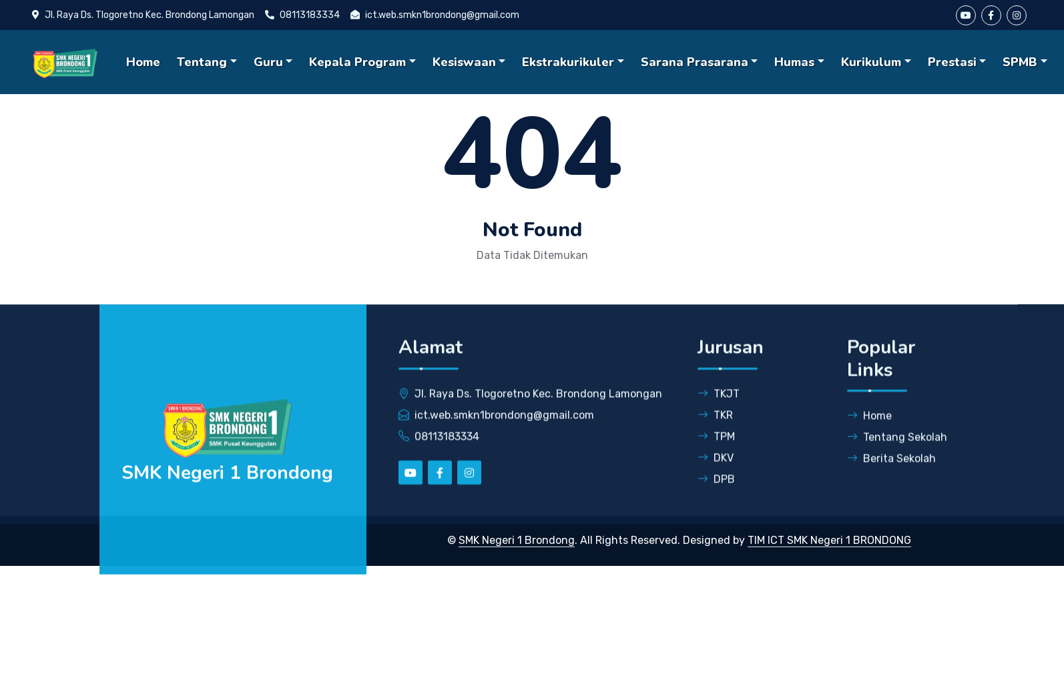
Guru (268, 62)
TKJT (719, 404)
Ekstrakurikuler (568, 62)
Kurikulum (871, 62)
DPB (716, 490)
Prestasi (952, 62)
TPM (716, 447)
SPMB (1020, 62)
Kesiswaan (464, 62)
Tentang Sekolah (897, 448)
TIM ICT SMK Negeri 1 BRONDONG (829, 540)
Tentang (202, 62)
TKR (715, 426)
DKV (716, 468)
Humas (794, 62)
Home (143, 62)
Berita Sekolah (891, 470)
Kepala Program (357, 62)
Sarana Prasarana (694, 62)
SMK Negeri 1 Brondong (517, 540)
